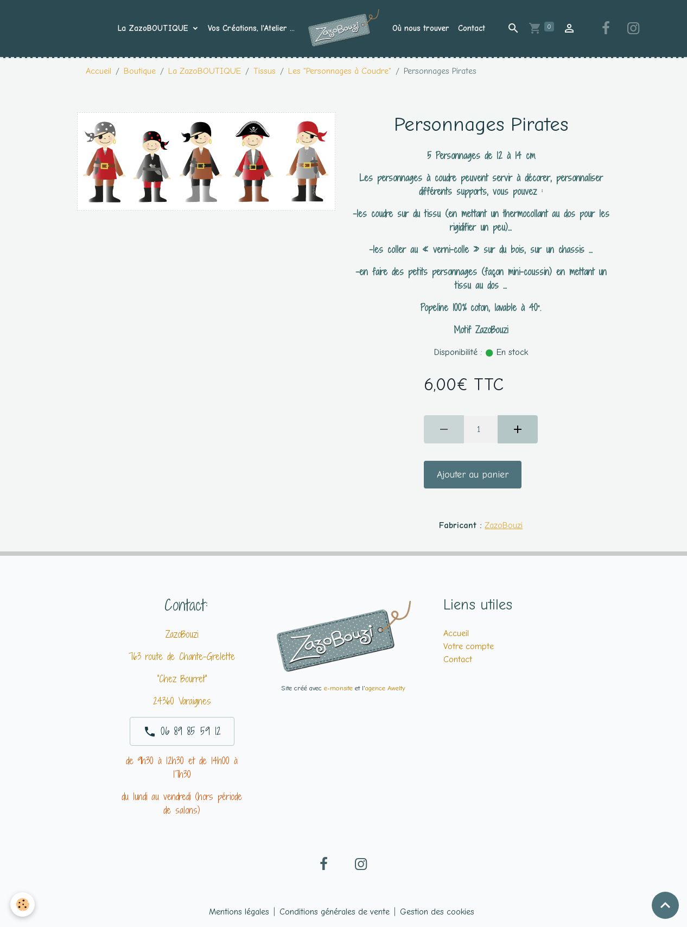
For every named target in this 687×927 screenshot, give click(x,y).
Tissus (264, 71)
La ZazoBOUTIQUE (154, 28)
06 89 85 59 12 (182, 731)
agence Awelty (385, 688)
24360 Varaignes (182, 701)
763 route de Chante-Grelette (182, 656)
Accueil (98, 71)
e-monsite (338, 688)
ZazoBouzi (504, 525)
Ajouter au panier (472, 474)
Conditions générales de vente (334, 912)
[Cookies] (23, 904)
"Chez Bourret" (182, 678)
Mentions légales (239, 912)
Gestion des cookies (437, 912)
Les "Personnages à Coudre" (339, 71)
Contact (471, 28)
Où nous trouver (420, 28)
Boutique (140, 71)
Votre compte (468, 646)
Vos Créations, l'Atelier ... (251, 28)
